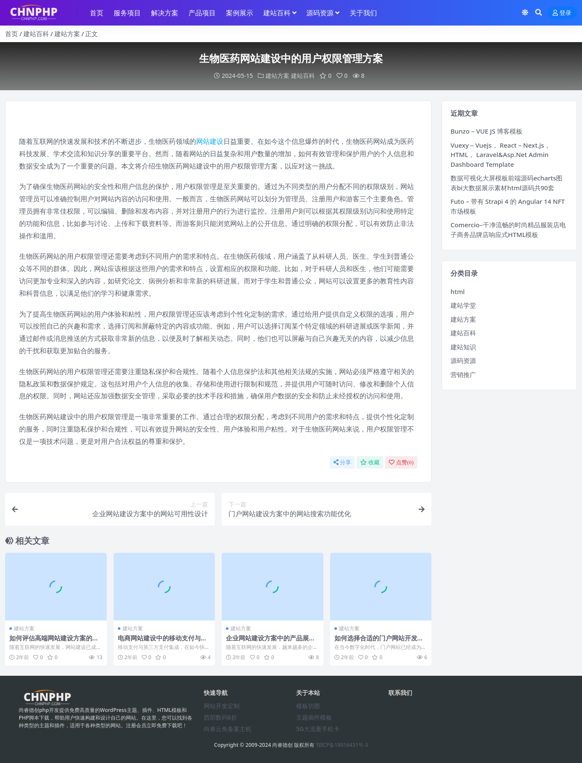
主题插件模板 (314, 717)
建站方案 (67, 33)
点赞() (401, 462)
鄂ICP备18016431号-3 (342, 745)
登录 (562, 13)
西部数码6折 (220, 717)
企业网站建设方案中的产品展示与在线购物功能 (270, 642)
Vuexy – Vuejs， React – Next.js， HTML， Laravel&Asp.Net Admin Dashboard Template (501, 155)
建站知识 (463, 347)
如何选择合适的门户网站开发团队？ (379, 642)
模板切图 (308, 706)
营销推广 (463, 374)
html (458, 291)
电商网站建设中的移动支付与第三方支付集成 (162, 642)
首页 (11, 33)
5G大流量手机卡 (318, 729)
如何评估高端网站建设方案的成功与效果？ (54, 642)
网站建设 (209, 141)
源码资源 (463, 360)
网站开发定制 (222, 706)
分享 (342, 462)
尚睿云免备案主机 (227, 729)
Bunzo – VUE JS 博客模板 (486, 131)
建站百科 (36, 33)
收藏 (369, 462)
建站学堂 (463, 305)
